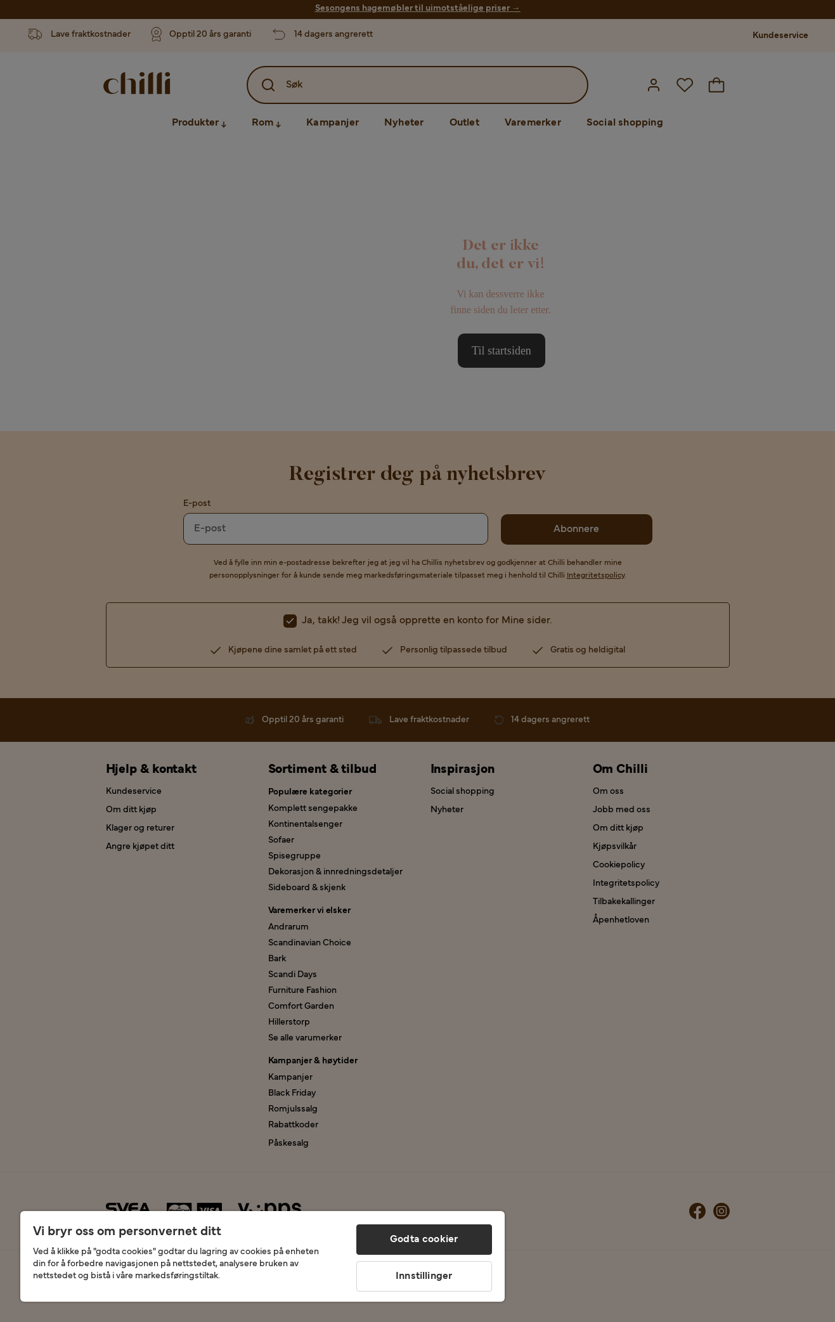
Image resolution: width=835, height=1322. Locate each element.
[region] (262, 1256)
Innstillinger (424, 1276)
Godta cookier (424, 1239)
